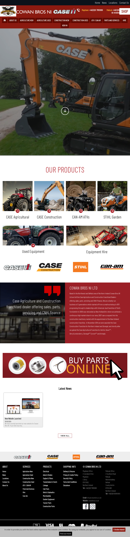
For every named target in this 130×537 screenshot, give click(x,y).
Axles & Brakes (47, 475)
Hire (124, 20)
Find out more (65, 534)
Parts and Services (111, 20)
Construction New (61, 20)
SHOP (124, 11)
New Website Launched (13, 418)
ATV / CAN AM (96, 20)
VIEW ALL (64, 436)
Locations (113, 2)
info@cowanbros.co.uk (94, 498)
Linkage (45, 485)
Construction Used (80, 20)
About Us (12, 20)
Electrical (46, 471)
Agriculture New (26, 20)
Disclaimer (66, 485)
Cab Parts (46, 489)
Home (97, 2)
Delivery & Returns (69, 471)
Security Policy (67, 478)
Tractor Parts (47, 503)
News (104, 2)
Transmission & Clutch (50, 482)
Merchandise (47, 496)
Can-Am (25, 496)
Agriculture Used (44, 20)
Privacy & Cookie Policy (70, 475)
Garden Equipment (48, 499)
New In (64, 25)
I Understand (119, 530)
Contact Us (124, 2)
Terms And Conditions (70, 482)
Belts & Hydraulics (48, 492)
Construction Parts (49, 506)
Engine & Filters (48, 478)
